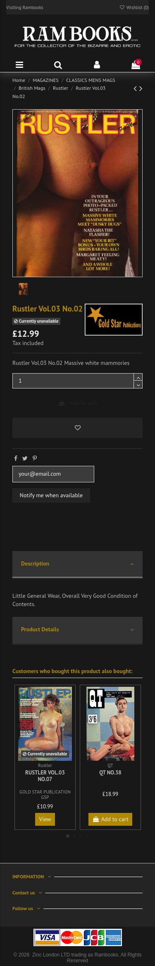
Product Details (77, 630)
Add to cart (77, 403)
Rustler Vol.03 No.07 (45, 776)
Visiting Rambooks (24, 7)
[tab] (77, 565)
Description (77, 564)
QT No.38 (110, 772)
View (45, 819)
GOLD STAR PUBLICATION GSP (45, 794)
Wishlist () (134, 7)
